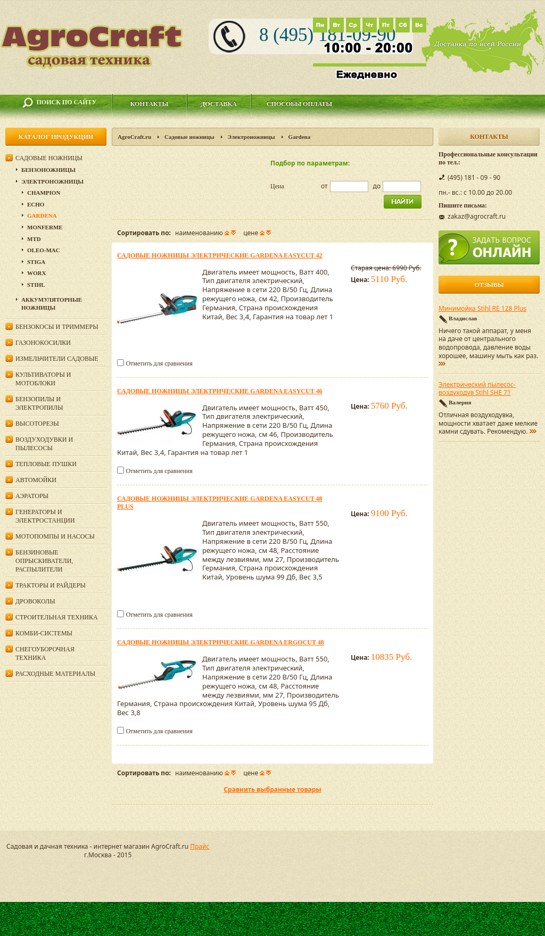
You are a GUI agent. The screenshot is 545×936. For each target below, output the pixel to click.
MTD (34, 239)
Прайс (199, 846)
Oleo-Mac (43, 250)
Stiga (36, 262)
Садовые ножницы (189, 137)
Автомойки (35, 480)
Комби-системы (43, 633)
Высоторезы (37, 423)
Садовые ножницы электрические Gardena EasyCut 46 (219, 391)
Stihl (36, 284)
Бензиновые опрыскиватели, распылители (44, 561)
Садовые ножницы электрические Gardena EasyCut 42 (219, 255)
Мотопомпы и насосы (55, 536)
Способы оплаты (299, 103)
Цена (277, 186)
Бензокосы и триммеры (56, 326)
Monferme (45, 227)
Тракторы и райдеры (50, 585)
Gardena (42, 215)
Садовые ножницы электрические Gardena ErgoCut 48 (220, 642)
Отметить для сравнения (159, 363)
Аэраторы (31, 496)
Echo (35, 204)
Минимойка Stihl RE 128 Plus (482, 308)
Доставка (219, 103)
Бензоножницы (48, 170)
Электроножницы (251, 137)
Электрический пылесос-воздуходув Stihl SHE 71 (477, 388)
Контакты (149, 103)
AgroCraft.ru (134, 137)
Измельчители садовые (56, 358)
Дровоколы (35, 601)
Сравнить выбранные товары (272, 789)
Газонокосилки (43, 342)
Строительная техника (56, 617)
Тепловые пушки (46, 464)
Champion (43, 192)
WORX (36, 273)
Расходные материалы (55, 673)
